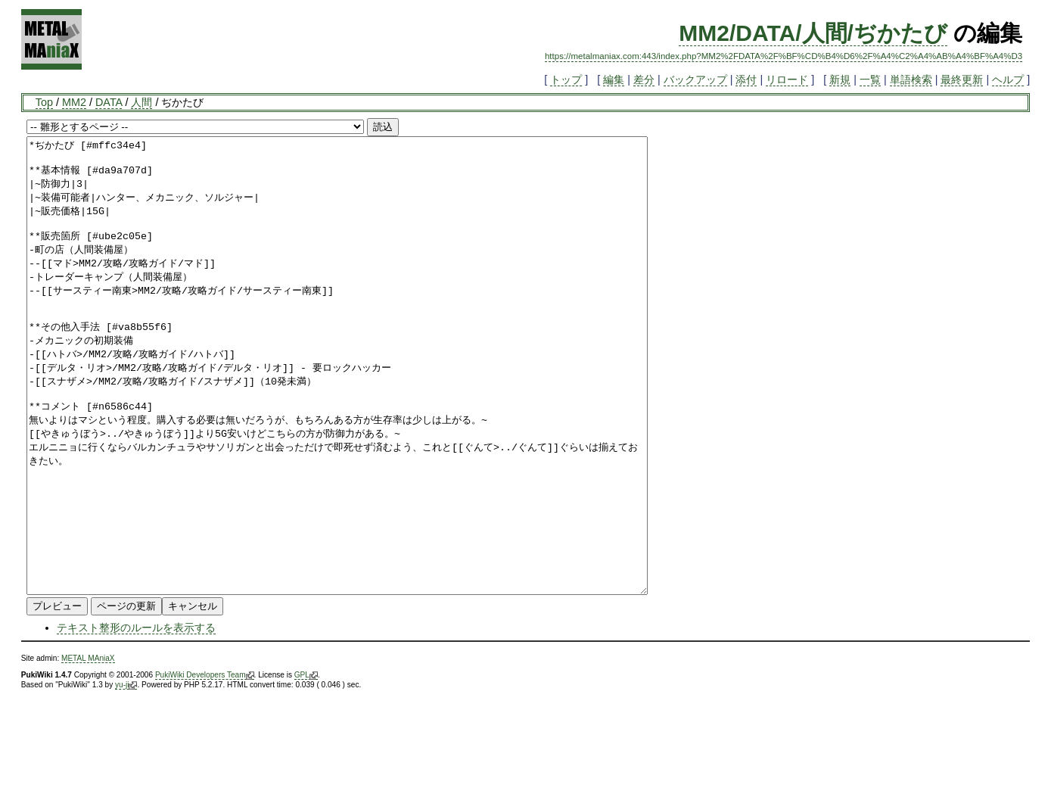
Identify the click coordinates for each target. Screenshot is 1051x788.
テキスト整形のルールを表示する (136, 718)
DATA (108, 102)
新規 (839, 79)
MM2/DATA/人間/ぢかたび (813, 32)
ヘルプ (1008, 79)
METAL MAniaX (88, 749)
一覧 (870, 79)
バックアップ (695, 79)
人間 (141, 102)
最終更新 (962, 79)
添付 (746, 79)
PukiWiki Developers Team (204, 766)
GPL (306, 766)
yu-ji (126, 775)
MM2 (74, 102)
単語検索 (911, 79)
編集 (613, 79)
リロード (787, 79)
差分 (644, 79)
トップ (566, 79)
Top (44, 102)
